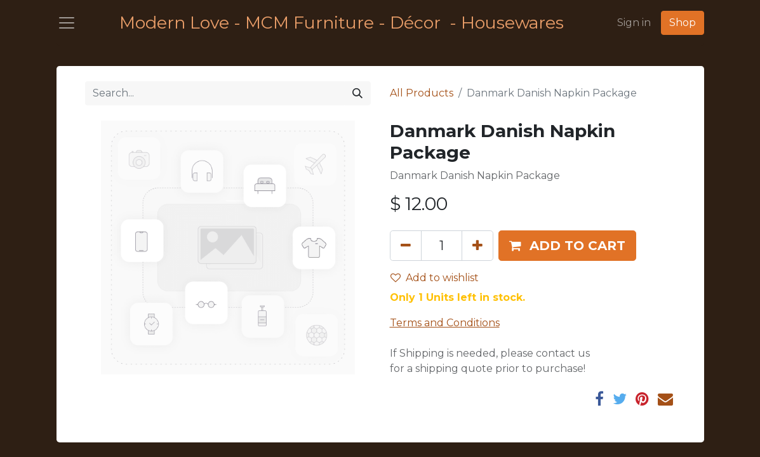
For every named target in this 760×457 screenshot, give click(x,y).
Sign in (634, 23)
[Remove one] (406, 245)
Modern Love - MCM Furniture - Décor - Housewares (341, 22)
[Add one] (477, 245)
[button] (567, 245)
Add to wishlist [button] (434, 278)
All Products (421, 93)
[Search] (357, 93)
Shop (682, 23)
